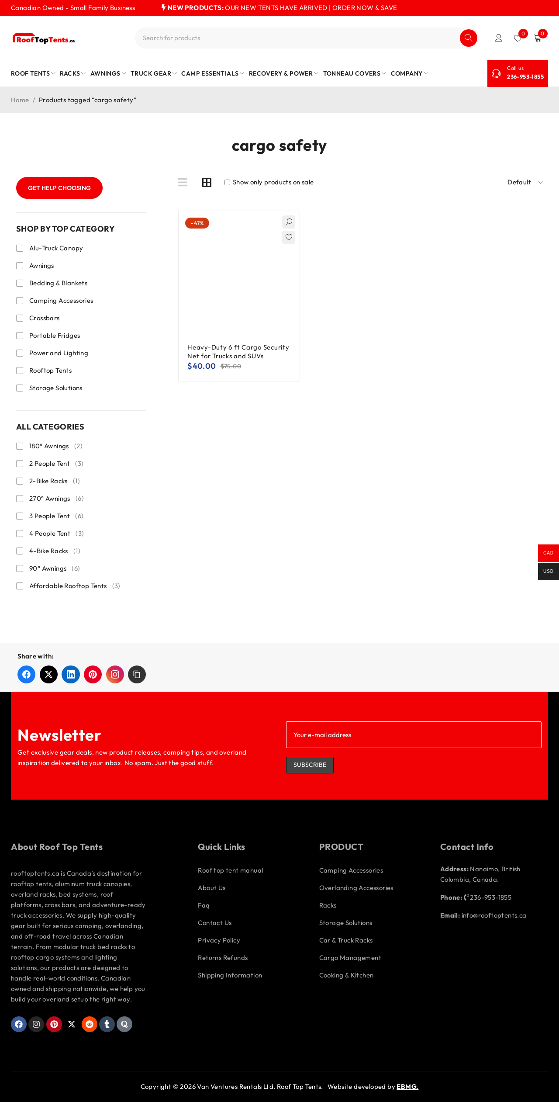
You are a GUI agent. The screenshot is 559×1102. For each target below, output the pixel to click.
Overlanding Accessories (356, 888)
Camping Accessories (61, 300)
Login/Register (498, 38)
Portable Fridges (54, 335)
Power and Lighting (58, 353)
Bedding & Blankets (58, 283)
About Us (211, 888)
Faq (204, 905)
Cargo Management (350, 957)
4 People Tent (56, 533)
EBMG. (407, 1086)
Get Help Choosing (59, 188)
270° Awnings (56, 498)
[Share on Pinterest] (93, 674)
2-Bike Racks (54, 481)
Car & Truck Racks (346, 940)
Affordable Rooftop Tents (75, 586)
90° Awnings (54, 568)
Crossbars (44, 318)
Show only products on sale (269, 182)
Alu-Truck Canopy (56, 248)
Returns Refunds (223, 957)
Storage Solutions (56, 388)
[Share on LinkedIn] (70, 674)
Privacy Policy (219, 940)
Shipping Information (230, 975)
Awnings (41, 265)
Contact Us (214, 922)
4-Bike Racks (54, 551)
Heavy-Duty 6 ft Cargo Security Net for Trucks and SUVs (238, 351)
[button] (137, 674)
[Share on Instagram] (115, 674)
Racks (328, 905)
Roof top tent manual (230, 870)
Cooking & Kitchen (346, 975)
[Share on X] (49, 674)
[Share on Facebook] (26, 674)
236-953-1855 (525, 76)
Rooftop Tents (50, 370)
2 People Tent (56, 463)
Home (20, 100)
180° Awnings (56, 446)
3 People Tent (56, 516)
